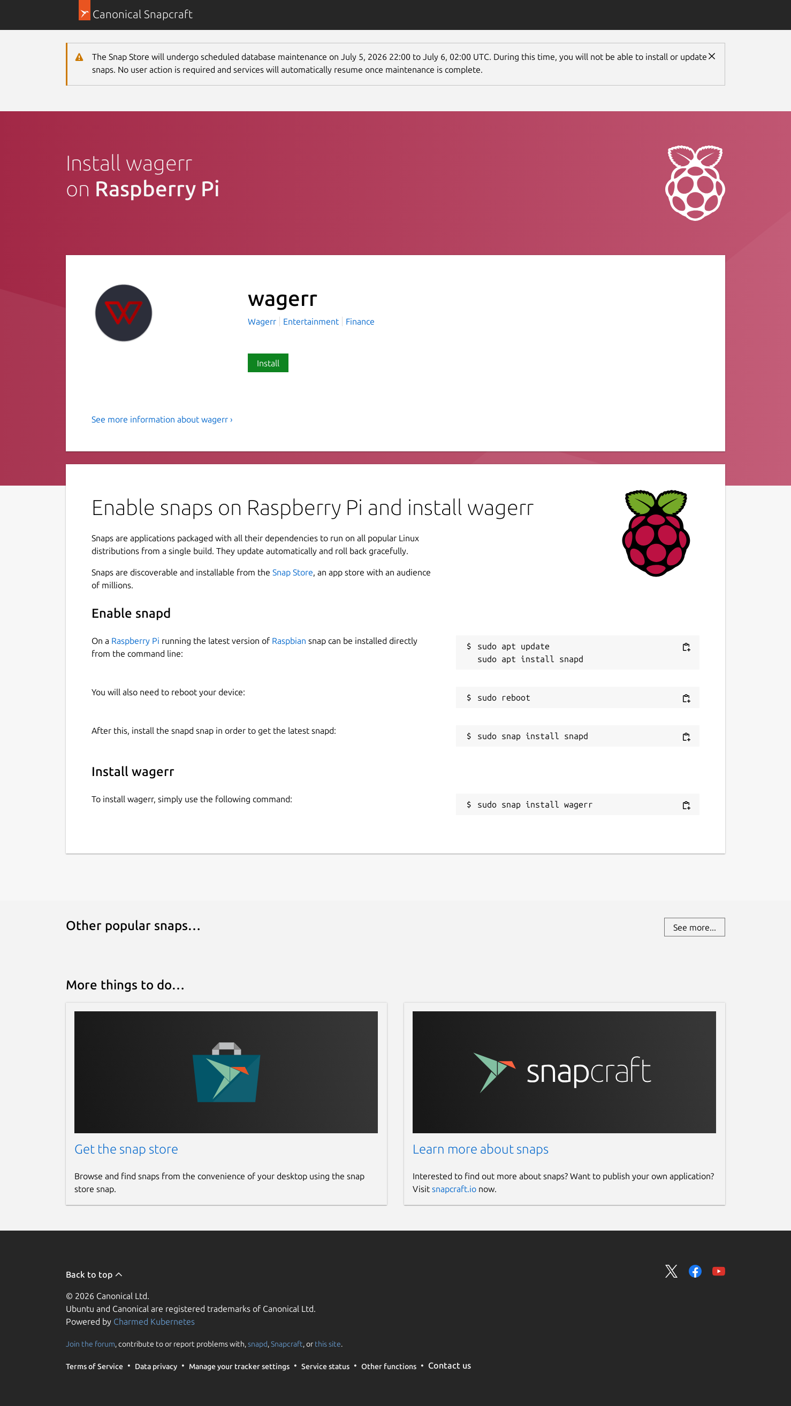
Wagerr (263, 321)
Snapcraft (287, 1343)
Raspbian (289, 641)
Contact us (449, 1365)
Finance (360, 321)
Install (268, 363)
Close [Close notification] (711, 56)
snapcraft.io (454, 1189)
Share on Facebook (695, 1271)
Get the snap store (126, 1149)
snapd (258, 1343)
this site (328, 1343)
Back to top (94, 1274)
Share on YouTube (718, 1271)
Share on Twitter (671, 1271)
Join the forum (90, 1343)
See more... (694, 927)
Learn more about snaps (481, 1149)
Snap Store (292, 572)
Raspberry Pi (135, 641)
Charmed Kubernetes (154, 1321)
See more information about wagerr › (162, 419)
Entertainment (311, 321)
